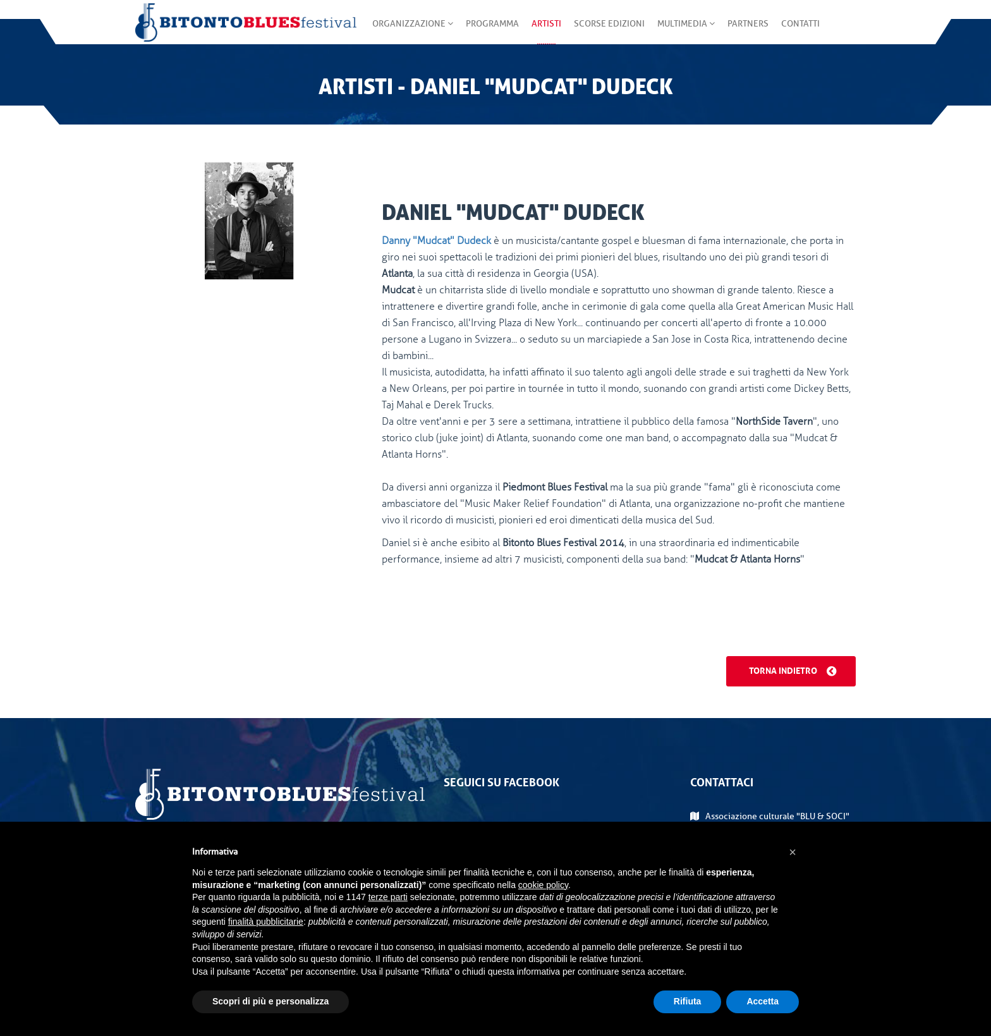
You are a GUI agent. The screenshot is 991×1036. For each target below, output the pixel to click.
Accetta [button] (762, 1001)
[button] (792, 852)
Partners (748, 31)
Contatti (800, 31)
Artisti (546, 31)
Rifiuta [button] (688, 1001)
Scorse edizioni (609, 31)
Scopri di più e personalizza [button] (270, 1001)
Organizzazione (412, 31)
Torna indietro (792, 669)
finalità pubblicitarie (265, 922)
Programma (492, 31)
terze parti (388, 897)
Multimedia (686, 31)
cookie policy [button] (543, 885)
